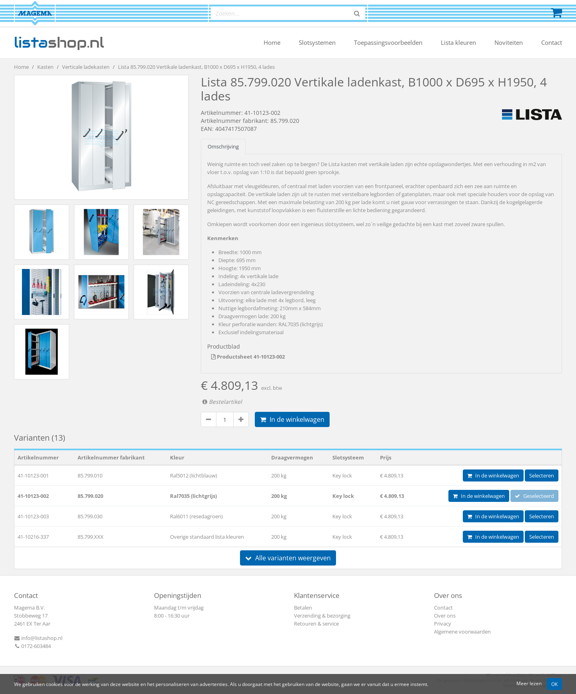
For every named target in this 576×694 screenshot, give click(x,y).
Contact (551, 42)
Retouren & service (316, 623)
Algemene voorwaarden (462, 631)
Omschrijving (223, 146)
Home (272, 42)
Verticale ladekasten (86, 66)
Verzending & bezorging (322, 615)
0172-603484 (32, 646)
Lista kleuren (458, 42)
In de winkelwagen (292, 419)
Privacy (442, 623)
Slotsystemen (317, 42)
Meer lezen (529, 683)
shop (59, 42)
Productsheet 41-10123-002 (248, 356)
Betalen (303, 607)
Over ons (445, 615)
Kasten (45, 66)
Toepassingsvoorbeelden (388, 42)
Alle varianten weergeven (288, 558)
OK (554, 684)
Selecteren (541, 475)
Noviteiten (508, 42)
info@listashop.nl (38, 638)
